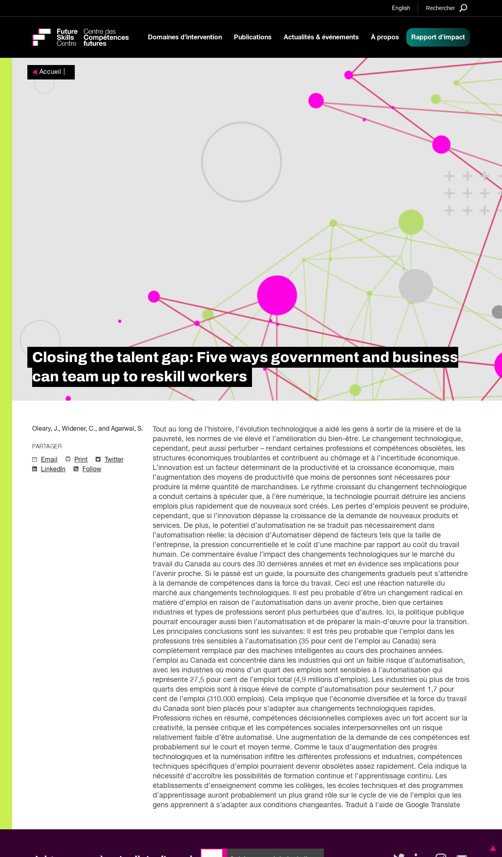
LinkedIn (53, 469)
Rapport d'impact (438, 37)
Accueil (50, 72)
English (401, 8)
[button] (492, 848)
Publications (253, 37)
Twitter (113, 460)
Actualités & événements (321, 37)
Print (81, 460)
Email (49, 460)
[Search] (447, 7)
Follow (91, 469)
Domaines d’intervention (185, 37)
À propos (385, 37)
